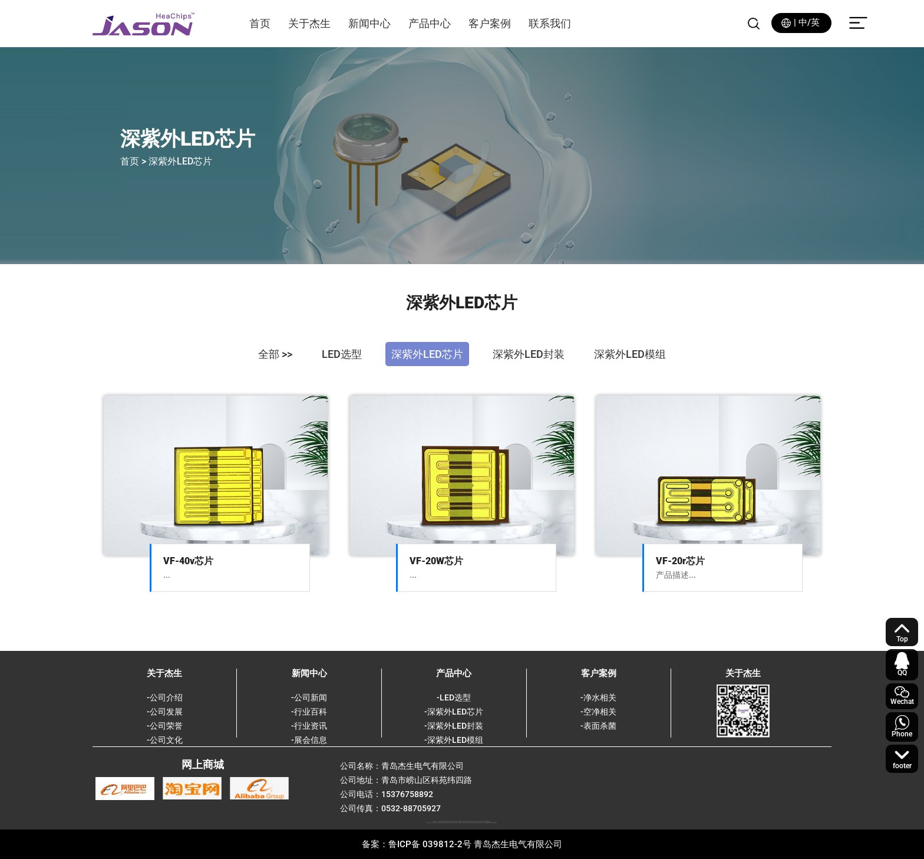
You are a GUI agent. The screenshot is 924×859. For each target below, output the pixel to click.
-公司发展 (165, 711)
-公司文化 (165, 740)
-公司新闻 (309, 697)
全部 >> (275, 354)
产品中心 (429, 23)
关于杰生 (309, 23)
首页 (259, 23)
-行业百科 (309, 711)
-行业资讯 (309, 725)
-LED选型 (454, 697)
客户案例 (489, 23)
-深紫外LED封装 (453, 725)
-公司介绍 (165, 697)
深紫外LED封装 (529, 354)
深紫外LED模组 (630, 354)
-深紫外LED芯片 (453, 711)
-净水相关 (598, 697)
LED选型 (342, 354)
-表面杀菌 (598, 725)
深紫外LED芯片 (427, 354)
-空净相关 (598, 711)
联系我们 (550, 23)
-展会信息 (309, 740)
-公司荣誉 (165, 725)
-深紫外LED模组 (453, 740)
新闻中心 (369, 23)
